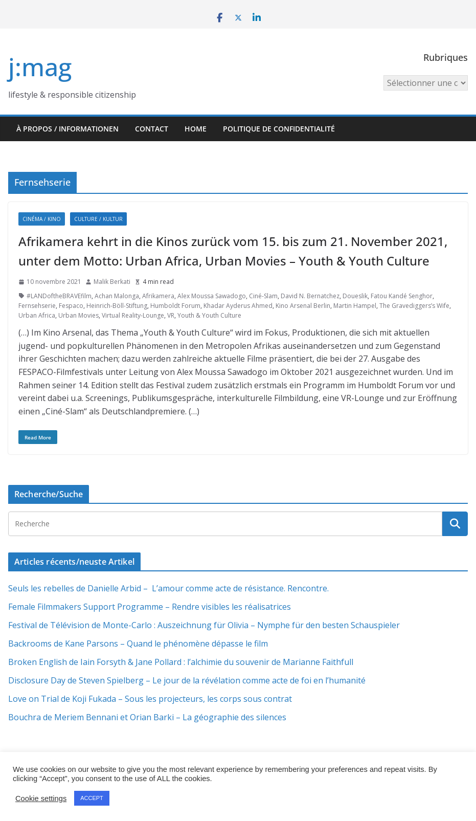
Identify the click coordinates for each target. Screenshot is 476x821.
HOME (196, 129)
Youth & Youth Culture (209, 315)
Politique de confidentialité (279, 129)
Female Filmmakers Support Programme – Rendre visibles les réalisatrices (149, 606)
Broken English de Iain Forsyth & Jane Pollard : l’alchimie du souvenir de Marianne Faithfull (180, 662)
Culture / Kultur (98, 219)
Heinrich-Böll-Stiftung (116, 305)
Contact (151, 129)
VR (170, 315)
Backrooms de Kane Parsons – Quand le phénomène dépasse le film (138, 643)
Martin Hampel (354, 305)
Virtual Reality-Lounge (133, 315)
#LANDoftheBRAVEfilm (59, 296)
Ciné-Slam (263, 296)
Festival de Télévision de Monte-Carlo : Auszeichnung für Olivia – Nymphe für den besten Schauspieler (204, 625)
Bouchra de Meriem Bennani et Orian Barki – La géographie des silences (147, 717)
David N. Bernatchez (310, 296)
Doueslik (355, 296)
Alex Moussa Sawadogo (211, 296)
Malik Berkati (112, 281)
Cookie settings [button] (40, 798)
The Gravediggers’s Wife (414, 305)
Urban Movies (78, 315)
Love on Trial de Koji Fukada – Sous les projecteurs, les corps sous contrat (150, 698)
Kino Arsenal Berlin (303, 305)
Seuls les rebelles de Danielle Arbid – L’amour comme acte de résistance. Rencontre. (168, 588)
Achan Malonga (117, 296)
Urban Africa (36, 315)
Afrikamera (158, 296)
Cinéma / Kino (41, 219)
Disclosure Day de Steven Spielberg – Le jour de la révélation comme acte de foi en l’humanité (187, 680)
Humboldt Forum (175, 305)
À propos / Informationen (67, 129)
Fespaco (71, 305)
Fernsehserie (37, 305)
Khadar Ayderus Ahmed (238, 305)
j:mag (40, 66)
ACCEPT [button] (91, 798)
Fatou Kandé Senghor (402, 296)
